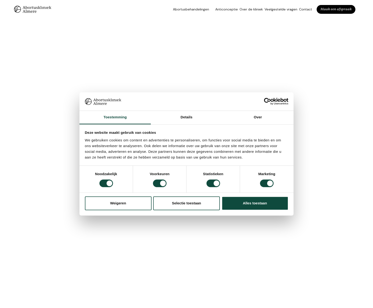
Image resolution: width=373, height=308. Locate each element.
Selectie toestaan (186, 203)
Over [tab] (258, 117)
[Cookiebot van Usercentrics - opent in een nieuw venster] (267, 101)
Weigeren (118, 203)
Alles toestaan (255, 203)
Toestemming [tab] (115, 117)
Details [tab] (186, 117)
